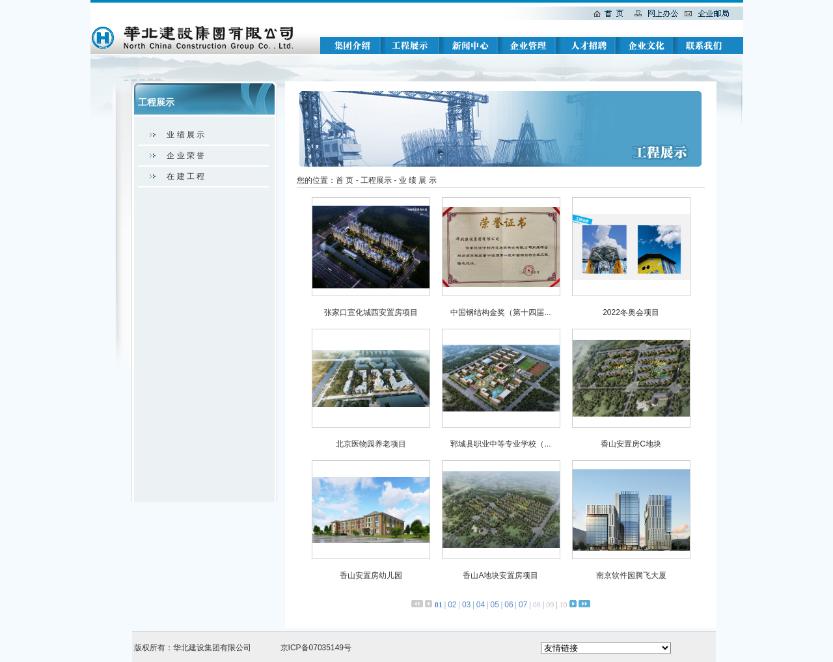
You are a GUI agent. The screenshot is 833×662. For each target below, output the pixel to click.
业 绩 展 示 (185, 134)
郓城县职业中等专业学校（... (500, 443)
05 (494, 604)
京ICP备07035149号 (315, 647)
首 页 (344, 180)
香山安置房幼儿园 (371, 575)
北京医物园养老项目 (371, 443)
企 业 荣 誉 (185, 155)
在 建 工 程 (185, 176)
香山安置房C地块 (631, 443)
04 (480, 604)
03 (466, 604)
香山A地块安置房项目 (500, 575)
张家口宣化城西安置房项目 (371, 312)
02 (452, 604)
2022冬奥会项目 (631, 312)
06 (508, 604)
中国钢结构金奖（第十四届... (500, 312)
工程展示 (376, 180)
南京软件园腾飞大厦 (631, 575)
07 (523, 604)
